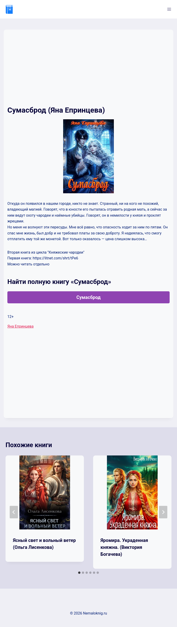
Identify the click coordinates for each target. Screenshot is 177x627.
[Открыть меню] (169, 9)
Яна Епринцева (20, 326)
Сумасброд (88, 297)
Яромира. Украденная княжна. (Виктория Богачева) (124, 547)
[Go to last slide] (14, 512)
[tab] (79, 573)
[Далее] (163, 512)
